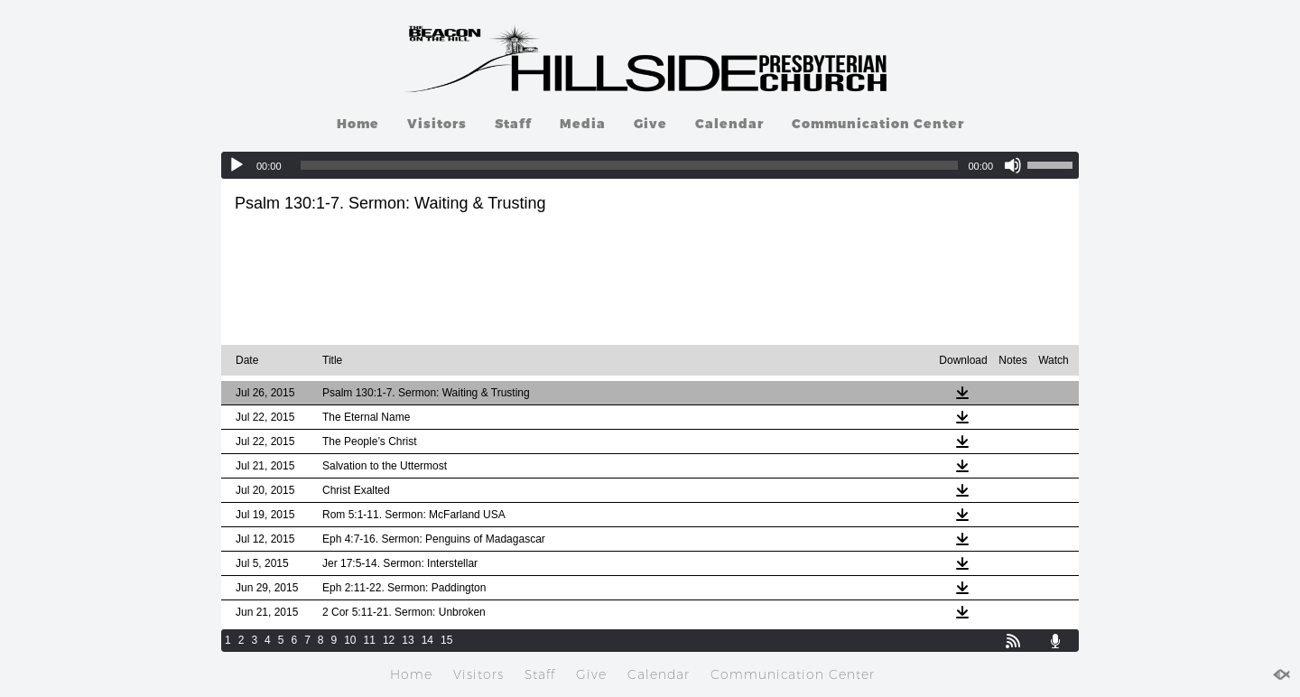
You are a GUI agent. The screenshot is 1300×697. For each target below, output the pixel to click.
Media (583, 123)
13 (407, 640)
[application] (650, 165)
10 (350, 640)
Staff (513, 123)
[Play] (237, 165)
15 (446, 640)
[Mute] (1013, 165)
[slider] (630, 165)
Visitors (437, 123)
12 (389, 640)
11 (370, 640)
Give (650, 123)
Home (358, 123)
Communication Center (878, 123)
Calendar (729, 123)
